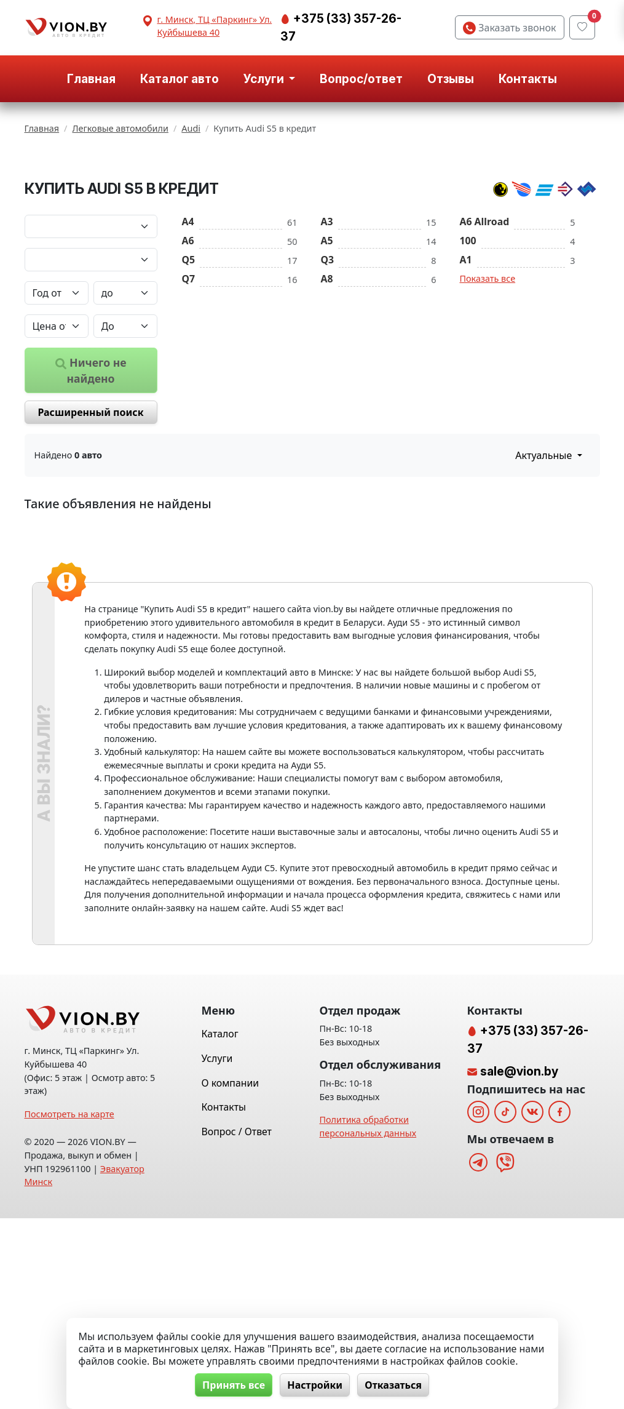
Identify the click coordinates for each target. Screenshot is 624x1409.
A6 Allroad (485, 328)
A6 (188, 347)
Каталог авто (179, 78)
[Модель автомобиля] (91, 366)
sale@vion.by (519, 1262)
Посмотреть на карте (69, 1305)
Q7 (188, 385)
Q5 (188, 366)
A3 (327, 328)
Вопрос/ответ (361, 78)
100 (468, 347)
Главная (91, 78)
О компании (230, 1273)
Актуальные (544, 562)
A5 (327, 347)
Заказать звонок (509, 27)
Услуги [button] (264, 78)
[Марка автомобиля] (91, 333)
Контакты (528, 78)
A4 (188, 328)
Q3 (327, 366)
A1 (466, 366)
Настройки (314, 1385)
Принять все (232, 1385)
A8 (327, 385)
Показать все (488, 385)
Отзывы (450, 78)
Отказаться (394, 1385)
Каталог (220, 1225)
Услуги (217, 1249)
